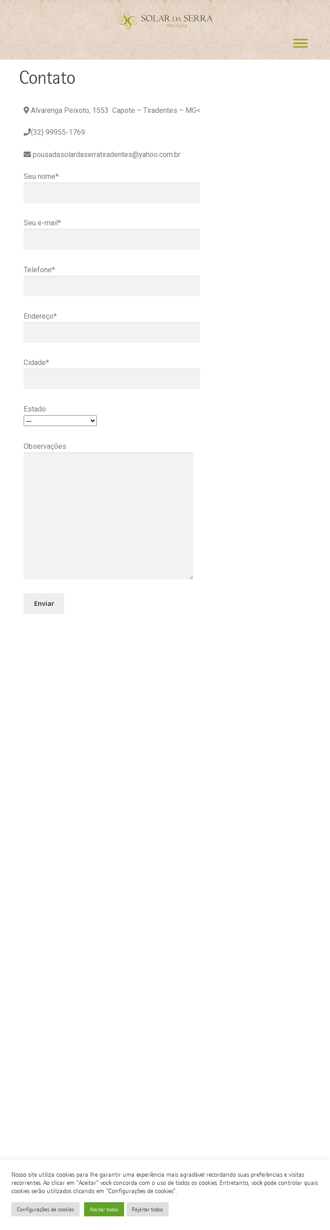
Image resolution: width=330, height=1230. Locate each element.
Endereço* (112, 324)
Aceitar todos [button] (104, 1209)
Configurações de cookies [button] (45, 1209)
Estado (60, 415)
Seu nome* (112, 184)
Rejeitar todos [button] (147, 1209)
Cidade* (112, 370)
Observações (108, 452)
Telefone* (112, 277)
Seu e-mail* (112, 231)
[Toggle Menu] (300, 43)
